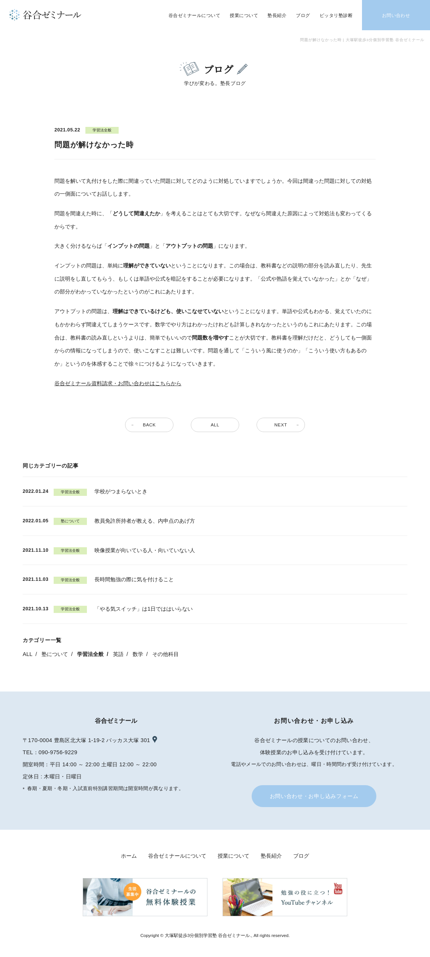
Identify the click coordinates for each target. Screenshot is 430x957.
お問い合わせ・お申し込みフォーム (314, 796)
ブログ (301, 856)
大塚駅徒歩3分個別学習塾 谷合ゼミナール (207, 935)
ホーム (129, 856)
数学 (138, 654)
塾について (55, 654)
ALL (27, 654)
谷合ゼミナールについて (177, 856)
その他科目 (165, 654)
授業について (233, 856)
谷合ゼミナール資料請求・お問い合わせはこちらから (117, 383)
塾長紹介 (271, 856)
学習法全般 (90, 654)
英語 (118, 654)
